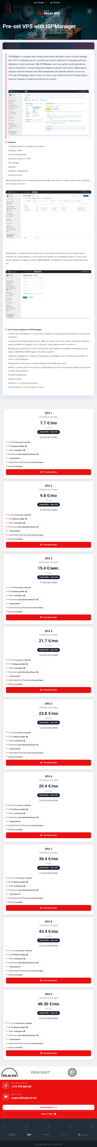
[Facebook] (5, 1126)
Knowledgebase (48, 1107)
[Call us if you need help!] (7, 11)
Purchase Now (48, 472)
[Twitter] (92, 1126)
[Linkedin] (48, 1126)
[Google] (26, 1126)
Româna (55, 3)
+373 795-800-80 (21, 1086)
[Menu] (89, 11)
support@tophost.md (23, 1097)
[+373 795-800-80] (6, 1085)
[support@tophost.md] (6, 1096)
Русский (39, 3)
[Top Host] (48, 11)
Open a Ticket (48, 1114)
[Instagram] (70, 1126)
